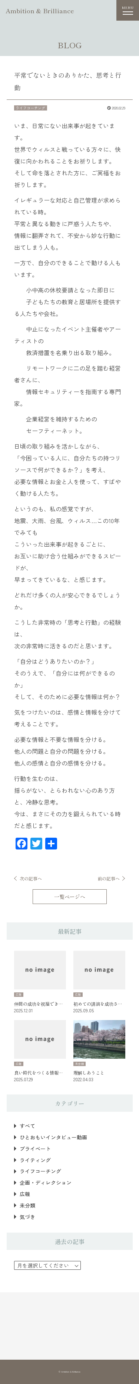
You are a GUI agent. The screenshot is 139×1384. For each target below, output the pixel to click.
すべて (27, 1126)
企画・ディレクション (46, 1183)
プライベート (35, 1149)
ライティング (35, 1160)
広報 (25, 1194)
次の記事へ (31, 878)
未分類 (27, 1205)
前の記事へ (108, 878)
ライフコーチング (40, 1171)
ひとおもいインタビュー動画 (53, 1137)
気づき (27, 1217)
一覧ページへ (69, 896)
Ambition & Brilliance (40, 10)
